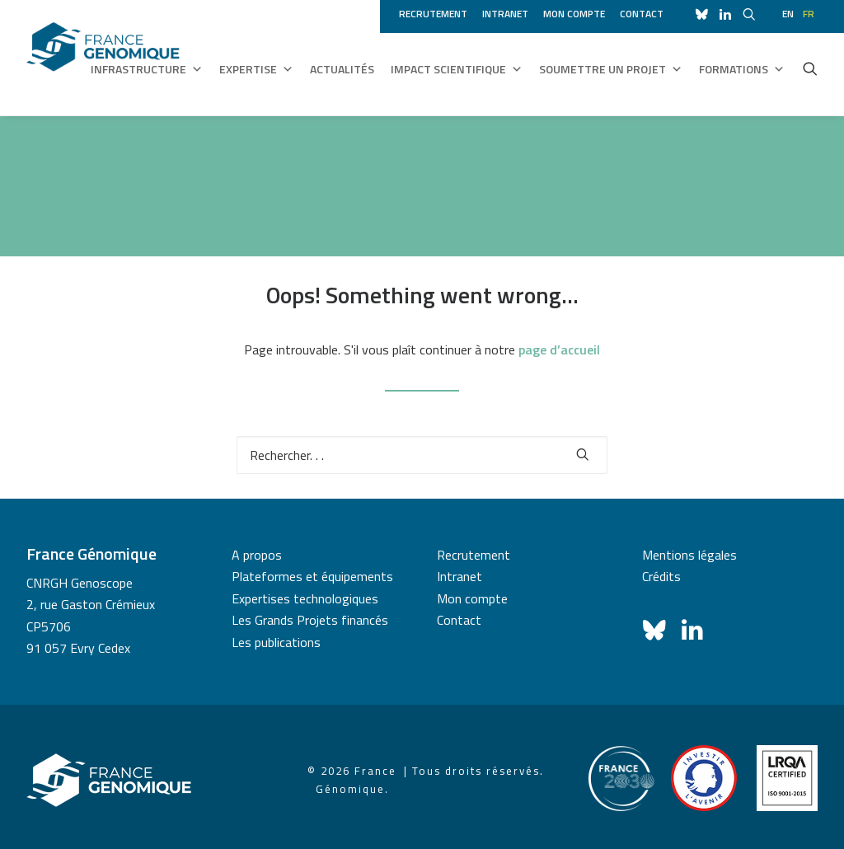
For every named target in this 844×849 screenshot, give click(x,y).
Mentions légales (689, 555)
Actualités (342, 68)
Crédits (661, 576)
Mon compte (574, 13)
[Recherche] (422, 455)
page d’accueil (559, 349)
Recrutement (433, 13)
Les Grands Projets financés (310, 620)
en (788, 13)
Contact (641, 13)
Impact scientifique (457, 69)
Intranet (505, 13)
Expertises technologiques (305, 598)
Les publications (276, 642)
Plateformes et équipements (312, 576)
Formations (742, 69)
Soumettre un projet (610, 69)
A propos (257, 555)
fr (808, 13)
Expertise (256, 69)
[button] (810, 68)
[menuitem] (436, 11)
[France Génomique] (103, 57)
